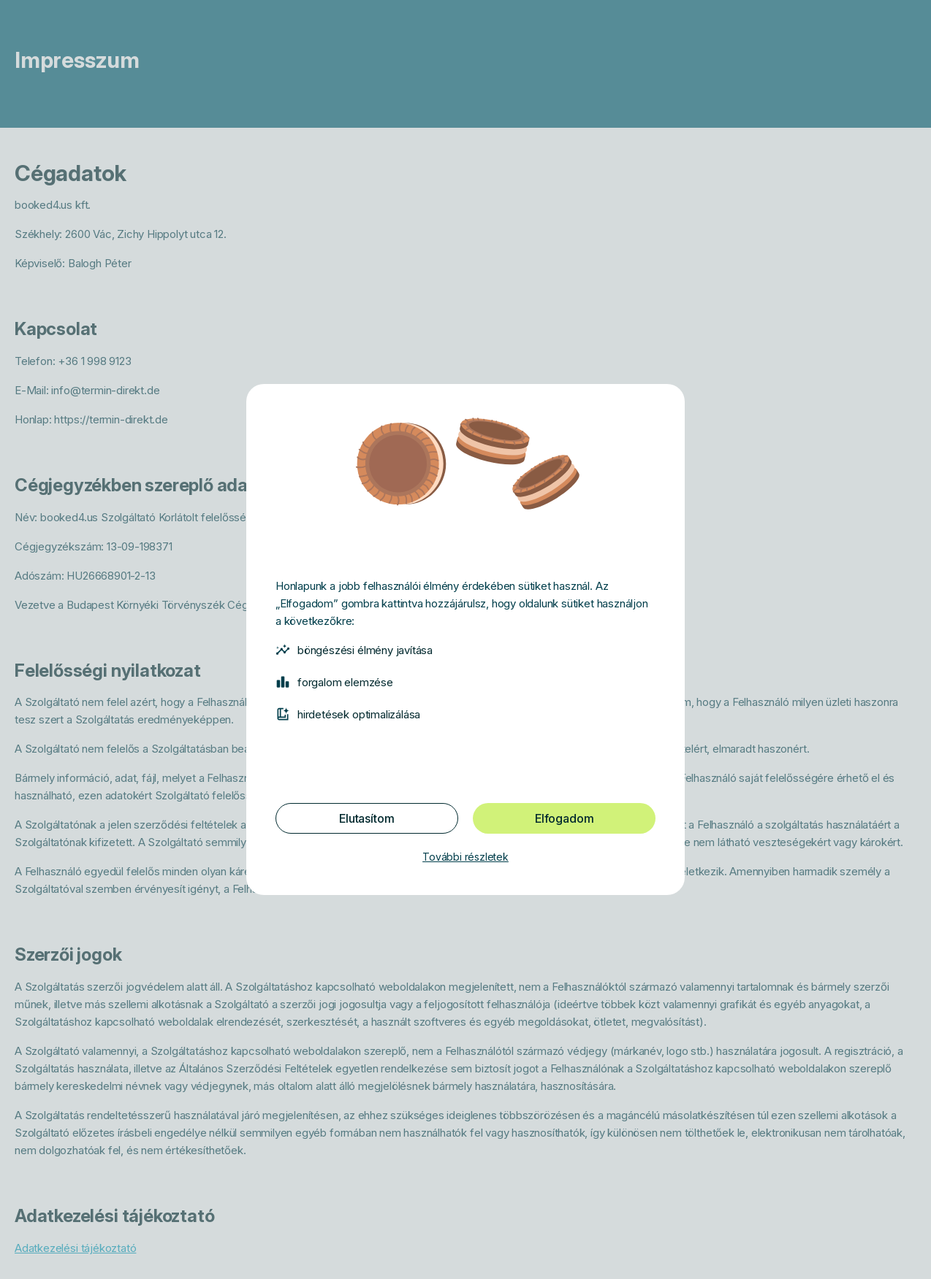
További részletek (465, 856)
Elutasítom (366, 818)
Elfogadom (564, 818)
